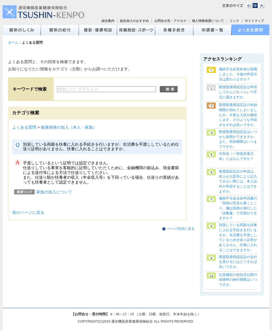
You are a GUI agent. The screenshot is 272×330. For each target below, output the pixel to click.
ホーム (13, 42)
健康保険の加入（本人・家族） (69, 127)
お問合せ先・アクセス (170, 21)
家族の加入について (54, 192)
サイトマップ (254, 21)
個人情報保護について (208, 21)
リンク (234, 21)
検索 (169, 89)
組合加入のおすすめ (134, 21)
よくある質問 (24, 127)
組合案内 (108, 21)
